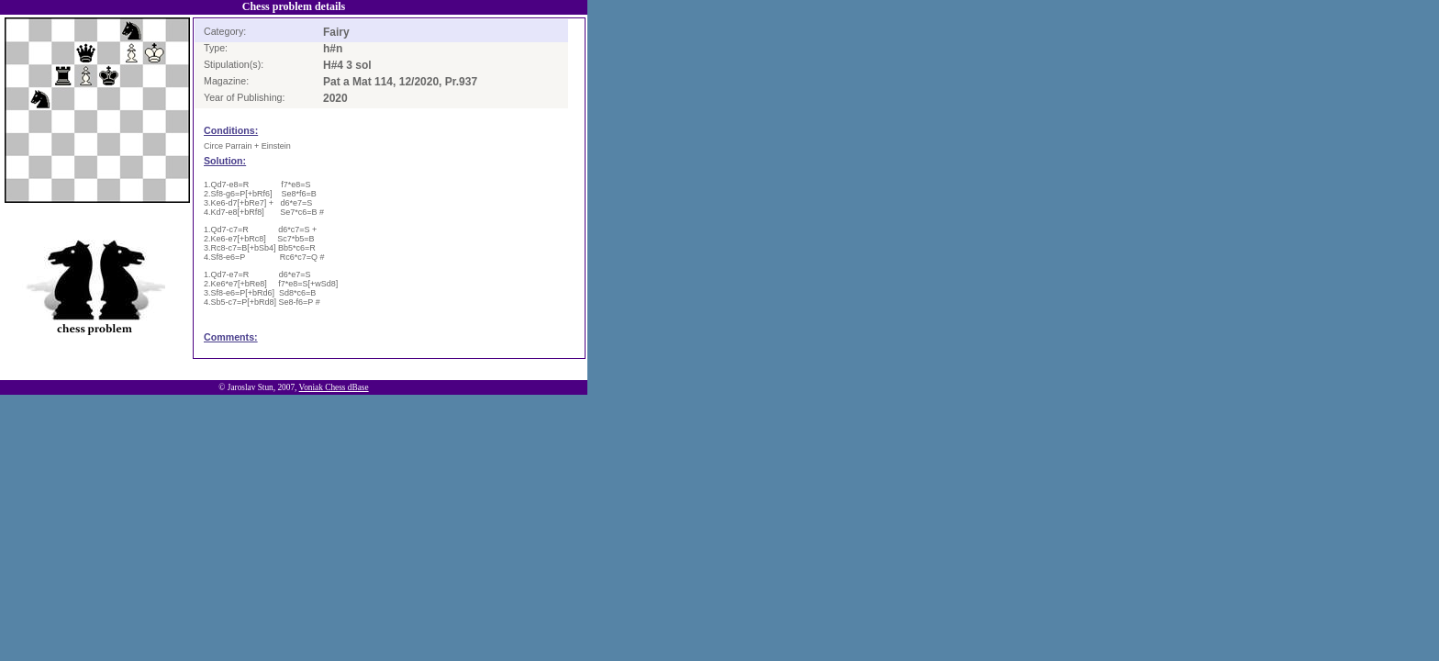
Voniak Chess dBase (334, 387)
